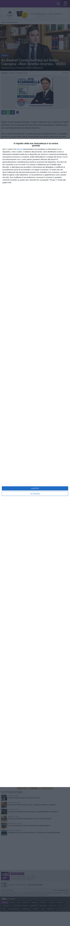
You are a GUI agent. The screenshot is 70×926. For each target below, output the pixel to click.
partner (19, 149)
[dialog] (35, 463)
